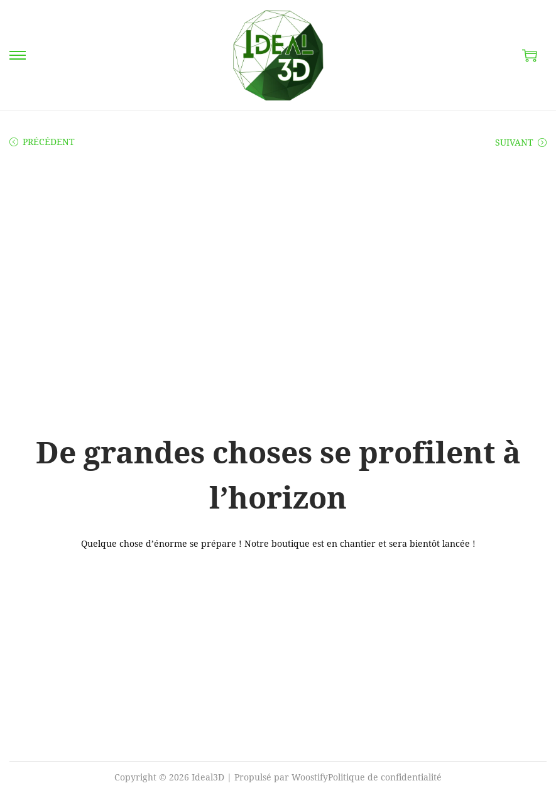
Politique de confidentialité (385, 777)
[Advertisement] (278, 259)
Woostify (310, 777)
